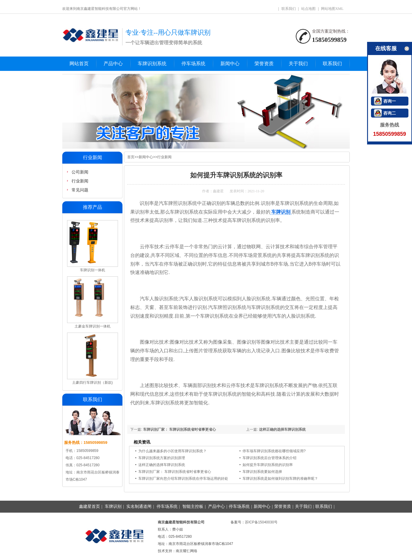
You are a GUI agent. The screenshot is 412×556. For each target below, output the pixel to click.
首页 (130, 157)
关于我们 (298, 63)
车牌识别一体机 (92, 270)
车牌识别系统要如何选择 (262, 472)
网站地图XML (332, 9)
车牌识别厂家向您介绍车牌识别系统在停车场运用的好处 (183, 478)
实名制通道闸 (139, 506)
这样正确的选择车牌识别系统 (282, 429)
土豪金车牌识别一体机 (92, 326)
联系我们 (288, 9)
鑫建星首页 (89, 506)
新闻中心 (230, 63)
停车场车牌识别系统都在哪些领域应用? (274, 451)
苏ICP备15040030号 (261, 522)
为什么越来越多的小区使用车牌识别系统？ (172, 451)
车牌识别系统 (152, 63)
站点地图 (308, 9)
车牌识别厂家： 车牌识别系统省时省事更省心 (179, 429)
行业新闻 (164, 157)
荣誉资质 (264, 63)
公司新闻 (80, 172)
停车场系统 (193, 63)
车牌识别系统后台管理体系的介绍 (269, 458)
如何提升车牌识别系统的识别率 (268, 465)
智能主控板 (192, 506)
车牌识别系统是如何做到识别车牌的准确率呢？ (280, 478)
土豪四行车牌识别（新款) (92, 382)
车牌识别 (280, 211)
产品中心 (113, 63)
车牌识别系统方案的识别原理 (161, 458)
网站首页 (79, 63)
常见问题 (80, 190)
